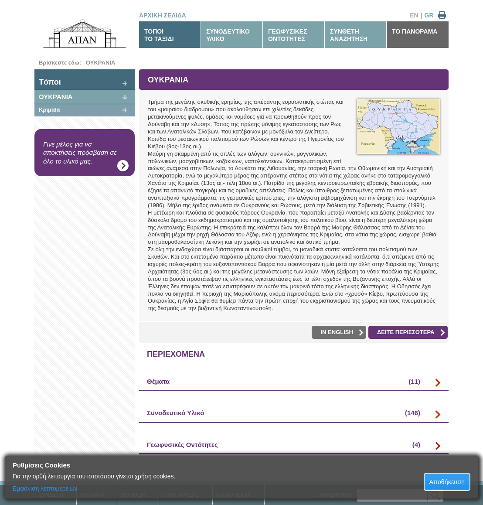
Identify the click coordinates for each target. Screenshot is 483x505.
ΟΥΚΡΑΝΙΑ (100, 62)
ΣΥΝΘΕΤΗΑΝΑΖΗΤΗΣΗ (348, 35)
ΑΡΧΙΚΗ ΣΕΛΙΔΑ (162, 15)
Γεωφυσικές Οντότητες (283, 444)
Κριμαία (49, 109)
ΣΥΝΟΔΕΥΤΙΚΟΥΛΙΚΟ (228, 35)
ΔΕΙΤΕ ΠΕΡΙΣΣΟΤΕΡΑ (411, 332)
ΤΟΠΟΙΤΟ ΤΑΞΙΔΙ (159, 35)
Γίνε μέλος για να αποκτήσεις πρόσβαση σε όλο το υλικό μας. (80, 152)
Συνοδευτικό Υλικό (283, 413)
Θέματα (283, 381)
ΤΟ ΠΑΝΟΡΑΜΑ (414, 31)
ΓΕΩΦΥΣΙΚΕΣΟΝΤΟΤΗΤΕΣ (287, 35)
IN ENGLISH (341, 332)
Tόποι (50, 82)
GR (429, 15)
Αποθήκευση (447, 481)
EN (414, 15)
